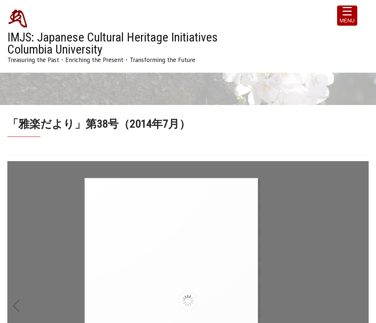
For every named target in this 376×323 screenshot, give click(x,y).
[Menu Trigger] (347, 16)
